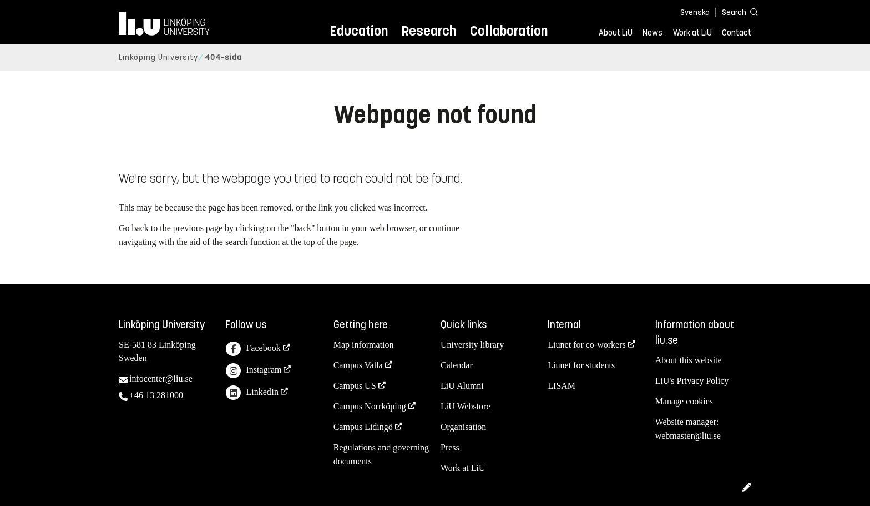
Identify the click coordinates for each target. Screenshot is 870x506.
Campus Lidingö (363, 427)
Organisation (463, 427)
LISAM (561, 385)
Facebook (253, 349)
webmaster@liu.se (688, 435)
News (652, 33)
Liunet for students (581, 365)
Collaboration (509, 30)
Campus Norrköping (369, 406)
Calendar (457, 365)
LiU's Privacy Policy (692, 380)
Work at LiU (692, 33)
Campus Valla (358, 365)
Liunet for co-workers (586, 344)
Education (359, 30)
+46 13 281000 (156, 395)
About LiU (616, 33)
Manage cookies (684, 401)
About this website (688, 360)
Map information (363, 344)
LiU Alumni (462, 385)
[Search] (734, 12)
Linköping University (158, 57)
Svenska (695, 12)
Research (428, 30)
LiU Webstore (465, 406)
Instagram (253, 370)
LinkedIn (252, 392)
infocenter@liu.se (161, 378)
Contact (736, 33)
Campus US (354, 385)
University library (472, 344)
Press (450, 447)
